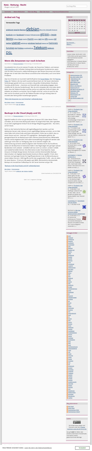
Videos (70, 385)
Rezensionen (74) (75, 94)
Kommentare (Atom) (74, 412)
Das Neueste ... (71, 42)
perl (39, 39)
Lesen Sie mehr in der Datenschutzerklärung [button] (38, 448)
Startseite (8, 12)
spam (70, 357)
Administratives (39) (76, 75)
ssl (55, 38)
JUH (69, 320)
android (70, 238)
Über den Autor (45, 12)
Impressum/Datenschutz (61, 12)
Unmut (13, 102)
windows (31, 43)
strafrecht (71, 366)
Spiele (70, 359)
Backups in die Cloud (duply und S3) (23, 113)
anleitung (9, 30)
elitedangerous (72, 289)
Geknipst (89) (75, 80)
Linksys (15, 39)
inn (46, 34)
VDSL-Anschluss (10, 69)
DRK (69, 280)
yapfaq (70, 398)
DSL (9, 52)
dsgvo (70, 282)
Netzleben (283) (75, 91)
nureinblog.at (72, 201)
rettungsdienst (72, 348)
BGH (69, 253)
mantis (25, 39)
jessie (53, 34)
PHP (69, 343)
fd (69, 294)
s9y (46, 38)
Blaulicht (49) (74, 84)
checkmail (71, 264)
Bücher (70, 260)
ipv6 (69, 315)
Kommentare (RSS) (73, 410)
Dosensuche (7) (75, 87)
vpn (69, 389)
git (42, 34)
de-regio (70, 269)
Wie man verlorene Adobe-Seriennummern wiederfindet (76, 212)
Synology (10, 48)
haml (69, 306)
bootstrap (71, 255)
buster (70, 257)
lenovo (70, 324)
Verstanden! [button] (82, 448)
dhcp (41, 30)
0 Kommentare (19, 102)
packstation (71, 340)
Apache (70, 241)
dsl (16, 48)
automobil (71, 245)
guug (69, 303)
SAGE (69, 354)
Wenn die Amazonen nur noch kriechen (25, 60)
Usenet (70, 380)
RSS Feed (71, 406)
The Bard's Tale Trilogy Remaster (75, 110)
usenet (16, 43)
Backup (23, 30)
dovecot (54, 30)
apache (16, 30)
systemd (70, 371)
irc (50, 35)
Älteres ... (69, 44)
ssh (69, 363)
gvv (69, 304)
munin (30, 38)
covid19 (70, 266)
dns (44, 30)
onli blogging (71, 155)
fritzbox (21, 48)
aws (17, 104)
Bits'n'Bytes (7, 102)
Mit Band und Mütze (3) (77, 89)
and (69, 236)
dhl (69, 275)
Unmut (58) (74, 96)
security (70, 355)
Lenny (70, 322)
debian (32, 29)
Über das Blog (32, 12)
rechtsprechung (73, 347)
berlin (70, 252)
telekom (51, 48)
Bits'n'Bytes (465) (75, 82)
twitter (8, 43)
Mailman (70, 327)
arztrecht (71, 243)
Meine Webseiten (19, 12)
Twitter (70, 377)
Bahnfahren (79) (75, 79)
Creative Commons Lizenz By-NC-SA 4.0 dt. (77, 428)
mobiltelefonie (28, 48)
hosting (70, 310)
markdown (71, 331)
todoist (70, 375)
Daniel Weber (44, 79)
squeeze (51, 39)
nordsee (70, 338)
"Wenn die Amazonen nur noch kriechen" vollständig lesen (23, 99)
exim (14, 35)
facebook (20, 35)
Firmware (27, 35)
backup (38, 43)
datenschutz (72, 267)
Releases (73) (74, 93)
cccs (69, 262)
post (69, 345)
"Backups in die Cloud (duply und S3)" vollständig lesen (22, 166)
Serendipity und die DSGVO (76, 201)
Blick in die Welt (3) (76, 86)
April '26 (77, 32)
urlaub (70, 378)
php (43, 39)
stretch (70, 368)
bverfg (70, 259)
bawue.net (45, 43)
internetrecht (72, 313)
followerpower (35, 35)
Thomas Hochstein (18, 64)
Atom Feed (71, 408)
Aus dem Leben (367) (77, 77)
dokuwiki (49, 30)
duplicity (9, 35)
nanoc (36, 39)
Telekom (40, 47)
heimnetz (53, 43)
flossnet (70, 296)
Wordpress (71, 396)
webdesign (24, 43)
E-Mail (70, 287)
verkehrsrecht (72, 382)
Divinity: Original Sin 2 (75, 156)
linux (20, 39)
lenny (9, 38)
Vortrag (70, 387)
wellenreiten (72, 392)
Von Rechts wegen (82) (77, 98)
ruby (69, 350)
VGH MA (70, 384)
